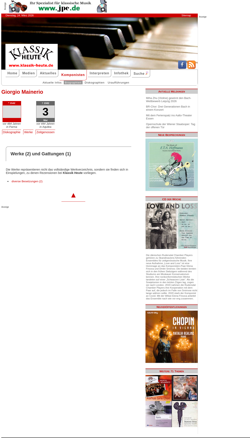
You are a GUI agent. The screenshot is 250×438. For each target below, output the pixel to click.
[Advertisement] (50, 216)
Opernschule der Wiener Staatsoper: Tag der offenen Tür (170, 126)
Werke (28, 132)
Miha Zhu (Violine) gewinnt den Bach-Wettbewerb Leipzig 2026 (168, 99)
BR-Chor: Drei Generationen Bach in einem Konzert (168, 108)
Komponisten (73, 75)
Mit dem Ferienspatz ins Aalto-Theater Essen (169, 117)
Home (12, 73)
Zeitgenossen (46, 132)
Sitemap (186, 15)
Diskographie (11, 132)
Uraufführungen (118, 82)
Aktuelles (48, 73)
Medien (28, 73)
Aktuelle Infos (52, 82)
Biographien (73, 82)
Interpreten (99, 73)
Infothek (121, 73)
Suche (141, 73)
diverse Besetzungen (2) (26, 181)
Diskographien (95, 82)
